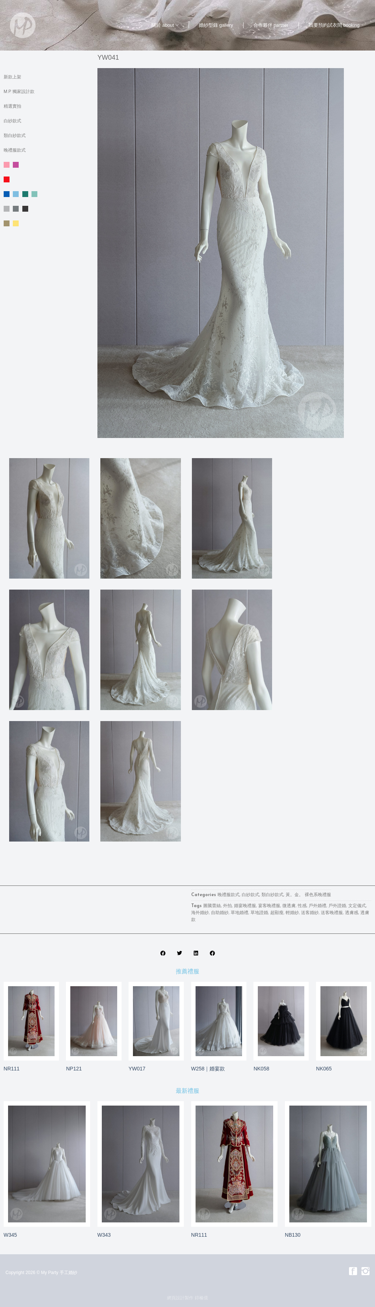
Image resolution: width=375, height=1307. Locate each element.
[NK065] (343, 1021)
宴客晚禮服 (269, 906)
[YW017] (156, 1021)
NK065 (324, 1069)
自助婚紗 (220, 913)
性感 (302, 906)
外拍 (227, 906)
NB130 (293, 1235)
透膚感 (351, 913)
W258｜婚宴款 (208, 1069)
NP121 (74, 1069)
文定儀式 (357, 906)
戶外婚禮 (317, 906)
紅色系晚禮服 (47, 179)
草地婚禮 (239, 913)
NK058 (261, 1069)
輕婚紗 (292, 913)
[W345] (47, 1164)
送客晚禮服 (332, 913)
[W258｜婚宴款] (219, 1021)
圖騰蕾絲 (212, 906)
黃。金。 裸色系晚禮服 (47, 223)
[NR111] (31, 1021)
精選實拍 (12, 106)
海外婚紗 (200, 913)
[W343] (140, 1164)
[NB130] (328, 1164)
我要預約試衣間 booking (334, 25)
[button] (163, 953)
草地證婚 (259, 913)
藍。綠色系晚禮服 (47, 194)
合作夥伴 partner (271, 25)
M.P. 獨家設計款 (19, 91)
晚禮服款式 (15, 150)
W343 (104, 1235)
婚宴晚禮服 (245, 906)
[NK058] (281, 1021)
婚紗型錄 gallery (216, 25)
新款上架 (12, 76)
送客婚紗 (310, 913)
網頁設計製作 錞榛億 (187, 1297)
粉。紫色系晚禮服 (47, 164)
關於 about (165, 25)
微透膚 (289, 906)
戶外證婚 (337, 906)
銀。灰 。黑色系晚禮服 (47, 208)
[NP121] (93, 1021)
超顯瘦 (276, 913)
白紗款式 (12, 120)
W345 (10, 1235)
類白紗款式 (15, 135)
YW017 (137, 1069)
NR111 (12, 1069)
